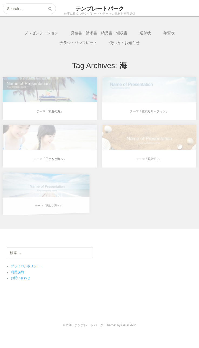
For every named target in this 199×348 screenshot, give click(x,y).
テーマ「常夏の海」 (49, 111)
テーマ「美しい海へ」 (42, 204)
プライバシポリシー (25, 266)
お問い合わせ (20, 278)
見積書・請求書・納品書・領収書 (99, 33)
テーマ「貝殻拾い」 (149, 158)
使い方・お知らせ (124, 43)
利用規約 (17, 272)
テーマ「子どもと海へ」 (49, 158)
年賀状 (169, 33)
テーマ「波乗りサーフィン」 (149, 111)
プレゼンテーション (41, 33)
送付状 (145, 33)
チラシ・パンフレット (78, 43)
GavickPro (128, 325)
